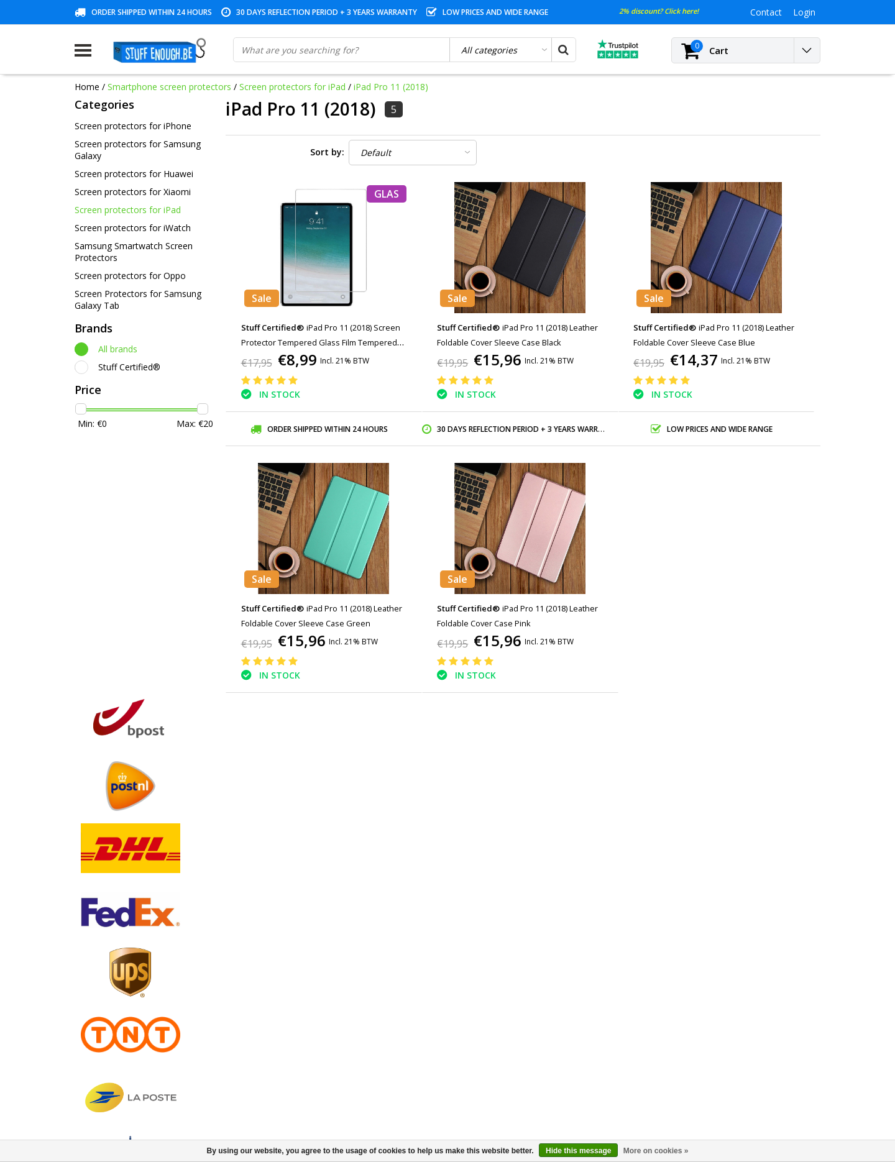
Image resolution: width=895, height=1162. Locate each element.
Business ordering (111, 1045)
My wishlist (286, 959)
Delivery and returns (115, 1030)
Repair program (106, 1002)
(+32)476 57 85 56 (717, 1094)
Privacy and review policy (125, 988)
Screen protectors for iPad (292, 87)
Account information (116, 1016)
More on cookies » (656, 1150)
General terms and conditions (134, 916)
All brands (117, 349)
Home (87, 87)
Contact (90, 945)
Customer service (110, 973)
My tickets (284, 945)
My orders (284, 930)
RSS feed (93, 1073)
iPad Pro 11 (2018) (391, 87)
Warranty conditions (115, 959)
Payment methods (112, 930)
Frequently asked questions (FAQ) (142, 1059)
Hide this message (578, 1150)
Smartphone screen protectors (169, 87)
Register (280, 916)
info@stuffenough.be (683, 1075)
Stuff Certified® (129, 367)
